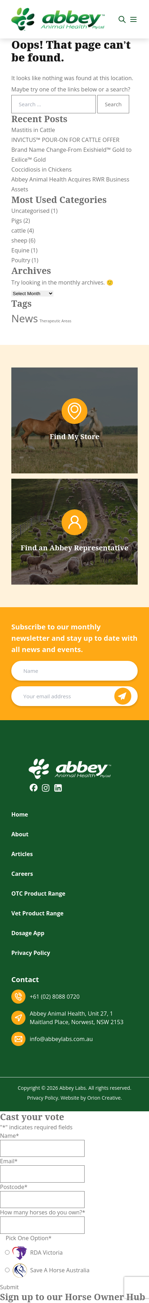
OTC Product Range (38, 893)
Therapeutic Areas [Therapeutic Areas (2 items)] (55, 320)
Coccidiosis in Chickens (41, 169)
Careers (22, 874)
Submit (9, 1287)
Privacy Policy (30, 953)
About (20, 834)
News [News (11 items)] (24, 318)
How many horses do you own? (42, 1212)
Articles (22, 854)
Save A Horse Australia (50, 1270)
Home (19, 814)
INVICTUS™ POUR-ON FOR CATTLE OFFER (65, 140)
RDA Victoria (37, 1252)
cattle (18, 230)
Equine (20, 250)
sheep (19, 240)
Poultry (20, 260)
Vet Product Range (37, 913)
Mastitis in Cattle (33, 130)
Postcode (13, 1187)
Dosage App (27, 933)
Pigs (16, 221)
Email (8, 1161)
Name (9, 1136)
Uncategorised (30, 211)
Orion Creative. (104, 1097)
